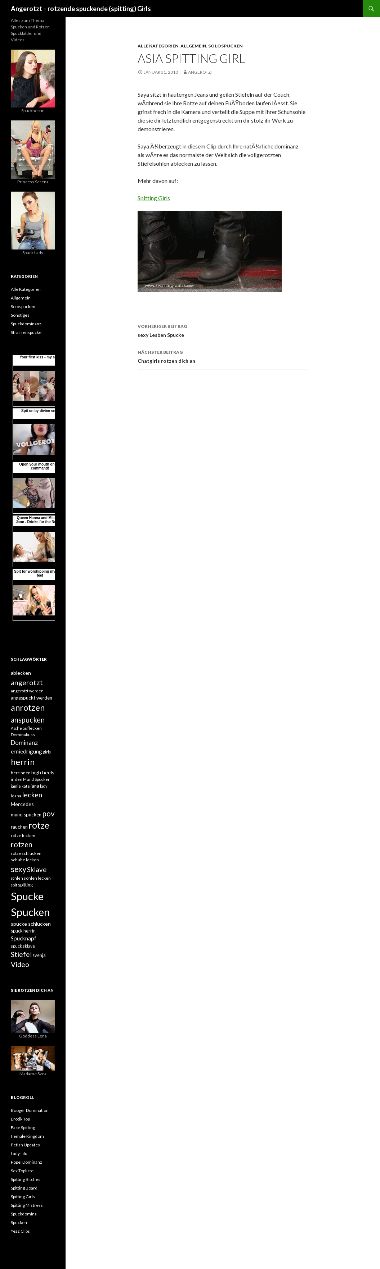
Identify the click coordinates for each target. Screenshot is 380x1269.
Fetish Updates (25, 1144)
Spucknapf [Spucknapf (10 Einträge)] (23, 938)
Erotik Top (20, 1119)
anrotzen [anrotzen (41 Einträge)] (28, 707)
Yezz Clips (20, 1231)
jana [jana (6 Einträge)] (35, 786)
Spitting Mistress (27, 1205)
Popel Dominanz (26, 1162)
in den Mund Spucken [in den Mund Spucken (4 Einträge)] (30, 779)
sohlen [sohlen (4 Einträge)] (17, 878)
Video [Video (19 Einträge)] (20, 964)
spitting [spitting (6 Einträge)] (25, 885)
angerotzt (200, 72)
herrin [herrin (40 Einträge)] (23, 762)
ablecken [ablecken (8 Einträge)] (21, 673)
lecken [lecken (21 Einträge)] (32, 794)
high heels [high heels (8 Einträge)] (42, 772)
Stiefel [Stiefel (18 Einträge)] (21, 954)
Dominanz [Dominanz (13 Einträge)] (24, 742)
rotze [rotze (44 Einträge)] (38, 825)
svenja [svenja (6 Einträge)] (39, 955)
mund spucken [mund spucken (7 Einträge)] (26, 814)
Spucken (19, 1222)
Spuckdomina (24, 1214)
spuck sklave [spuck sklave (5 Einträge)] (23, 946)
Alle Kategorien (158, 46)
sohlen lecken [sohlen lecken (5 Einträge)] (37, 878)
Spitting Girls (154, 197)
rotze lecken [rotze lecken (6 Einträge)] (23, 835)
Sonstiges (20, 315)
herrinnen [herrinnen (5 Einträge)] (21, 772)
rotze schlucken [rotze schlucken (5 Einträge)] (26, 853)
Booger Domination (30, 1110)
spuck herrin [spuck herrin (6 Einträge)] (23, 931)
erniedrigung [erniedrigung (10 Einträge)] (26, 751)
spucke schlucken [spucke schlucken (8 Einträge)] (31, 924)
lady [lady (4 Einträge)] (43, 786)
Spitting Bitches (25, 1179)
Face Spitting (23, 1127)
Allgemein (193, 46)
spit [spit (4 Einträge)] (14, 885)
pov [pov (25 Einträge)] (48, 813)
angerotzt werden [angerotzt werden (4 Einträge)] (27, 690)
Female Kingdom (27, 1136)
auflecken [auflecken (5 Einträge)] (32, 728)
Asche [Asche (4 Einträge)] (16, 728)
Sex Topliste (22, 1170)
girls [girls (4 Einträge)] (47, 752)
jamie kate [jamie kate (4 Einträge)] (20, 786)
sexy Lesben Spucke (223, 330)
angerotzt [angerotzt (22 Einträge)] (27, 682)
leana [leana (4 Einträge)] (16, 795)
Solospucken (225, 46)
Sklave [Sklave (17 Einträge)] (36, 870)
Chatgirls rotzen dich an (223, 356)
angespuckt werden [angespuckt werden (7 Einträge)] (31, 698)
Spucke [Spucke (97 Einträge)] (27, 896)
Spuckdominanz (26, 323)
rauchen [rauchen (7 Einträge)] (19, 827)
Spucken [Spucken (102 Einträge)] (30, 912)
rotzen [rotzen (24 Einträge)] (21, 844)
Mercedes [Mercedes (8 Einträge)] (22, 804)
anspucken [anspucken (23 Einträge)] (28, 719)
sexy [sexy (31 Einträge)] (18, 869)
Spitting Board (24, 1188)
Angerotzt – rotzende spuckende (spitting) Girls (81, 9)
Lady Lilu (19, 1153)
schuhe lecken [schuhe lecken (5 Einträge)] (25, 859)
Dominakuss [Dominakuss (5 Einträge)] (23, 734)
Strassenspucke (26, 332)
